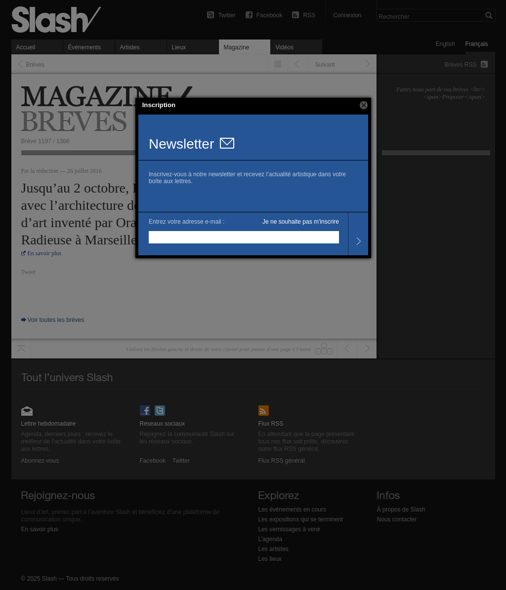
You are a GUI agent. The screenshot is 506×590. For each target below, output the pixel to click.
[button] (364, 105)
